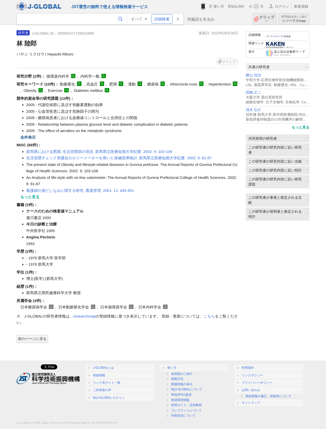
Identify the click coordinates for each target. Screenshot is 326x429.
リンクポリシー (252, 375)
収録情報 (99, 375)
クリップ (266, 19)
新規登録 (301, 6)
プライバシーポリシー (257, 382)
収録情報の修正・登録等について (268, 396)
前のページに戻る (32, 339)
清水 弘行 (253, 110)
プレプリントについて (186, 410)
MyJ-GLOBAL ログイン (109, 397)
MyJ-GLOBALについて (186, 389)
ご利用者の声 (102, 390)
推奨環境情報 (180, 400)
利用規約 (248, 367)
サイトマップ (251, 403)
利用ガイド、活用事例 (186, 405)
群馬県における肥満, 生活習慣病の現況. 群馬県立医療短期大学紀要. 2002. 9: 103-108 (99, 151)
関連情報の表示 (182, 384)
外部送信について (183, 415)
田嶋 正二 (253, 92)
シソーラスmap (294, 19)
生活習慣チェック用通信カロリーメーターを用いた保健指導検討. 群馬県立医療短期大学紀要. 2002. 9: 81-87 (119, 158)
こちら (209, 316)
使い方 (218, 6)
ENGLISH (236, 6)
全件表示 (28, 137)
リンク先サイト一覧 (106, 382)
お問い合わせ (251, 390)
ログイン (282, 6)
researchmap (84, 316)
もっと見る (300, 127)
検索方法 (177, 379)
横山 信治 (253, 75)
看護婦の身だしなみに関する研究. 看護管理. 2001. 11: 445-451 (80, 190)
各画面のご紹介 (182, 374)
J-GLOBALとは (103, 367)
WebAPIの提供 (181, 394)
